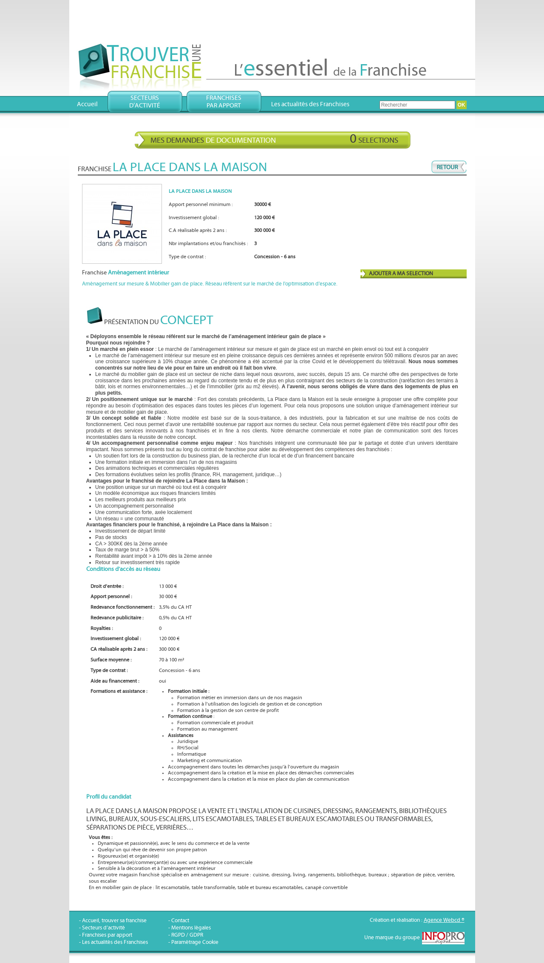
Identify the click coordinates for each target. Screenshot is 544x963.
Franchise (125, 272)
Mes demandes (274, 139)
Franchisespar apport (223, 101)
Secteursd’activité (144, 101)
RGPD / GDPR (187, 935)
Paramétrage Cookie (194, 942)
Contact (180, 921)
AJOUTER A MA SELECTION (401, 274)
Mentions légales (191, 928)
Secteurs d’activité (103, 928)
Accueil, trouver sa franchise (114, 921)
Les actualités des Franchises (310, 104)
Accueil (87, 104)
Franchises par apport (107, 935)
